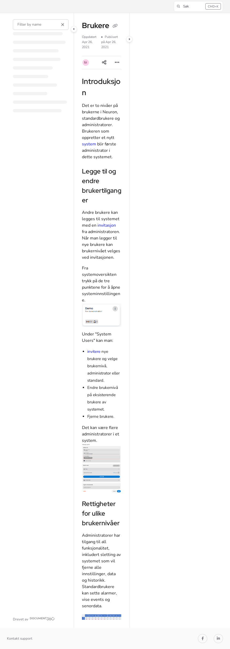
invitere (93, 351)
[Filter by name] (41, 24)
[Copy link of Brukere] (115, 26)
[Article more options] (117, 62)
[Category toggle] (74, 29)
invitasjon (106, 225)
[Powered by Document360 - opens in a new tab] (34, 618)
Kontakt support (19, 638)
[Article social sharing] (104, 62)
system (89, 144)
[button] (198, 6)
